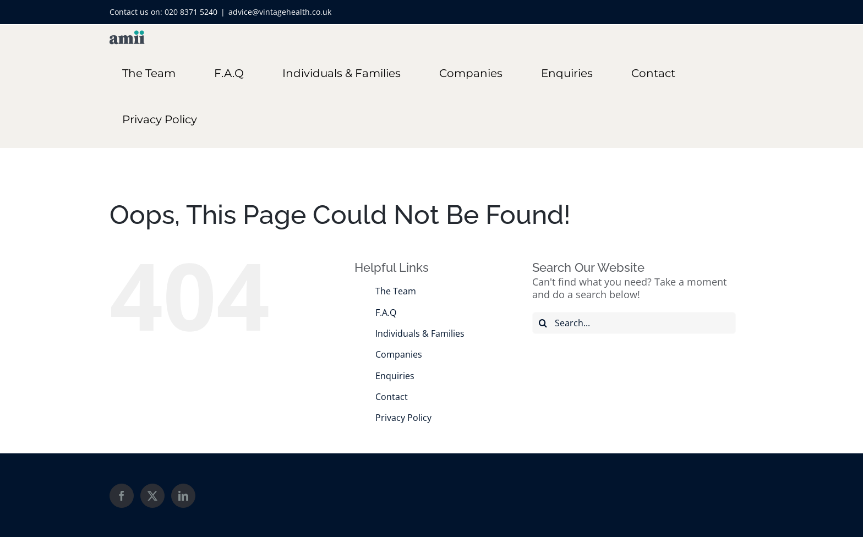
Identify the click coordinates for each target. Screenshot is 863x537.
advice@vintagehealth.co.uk (279, 12)
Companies (398, 354)
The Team (395, 291)
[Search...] (634, 323)
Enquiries (394, 376)
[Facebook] (122, 496)
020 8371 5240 (191, 12)
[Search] (543, 323)
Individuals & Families (420, 333)
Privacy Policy (403, 418)
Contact (391, 397)
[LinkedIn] (183, 496)
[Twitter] (152, 496)
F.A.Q (385, 312)
